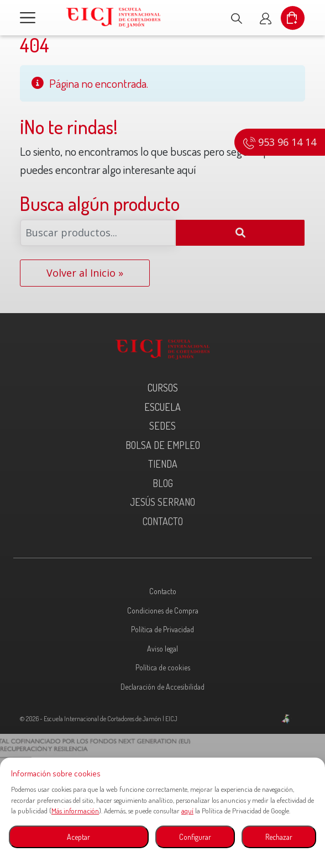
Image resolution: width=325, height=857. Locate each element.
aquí (187, 810)
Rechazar (278, 837)
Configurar (195, 837)
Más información (75, 810)
